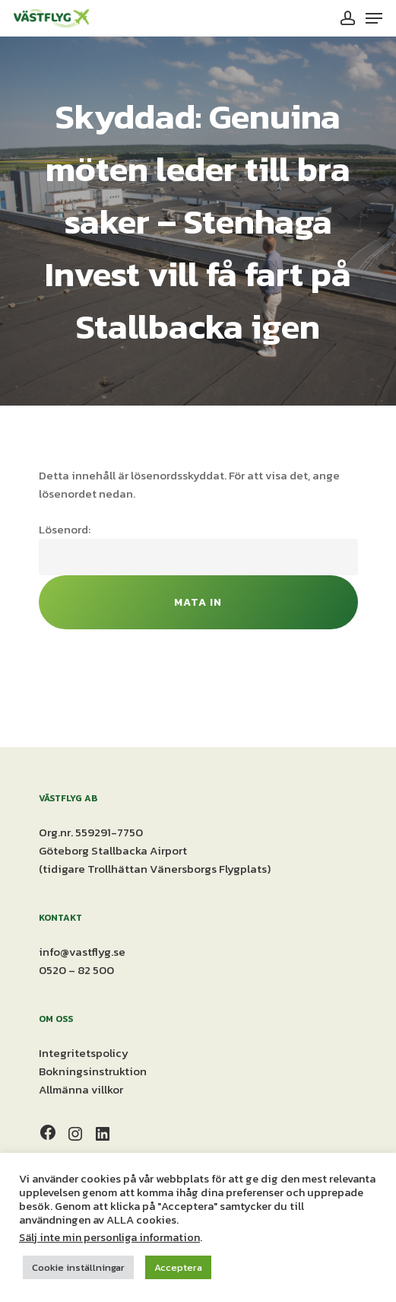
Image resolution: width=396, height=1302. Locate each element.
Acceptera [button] (178, 1267)
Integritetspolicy (83, 1053)
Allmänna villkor (81, 1089)
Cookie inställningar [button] (78, 1267)
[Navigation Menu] (374, 18)
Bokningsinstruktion (93, 1071)
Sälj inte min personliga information (109, 1237)
